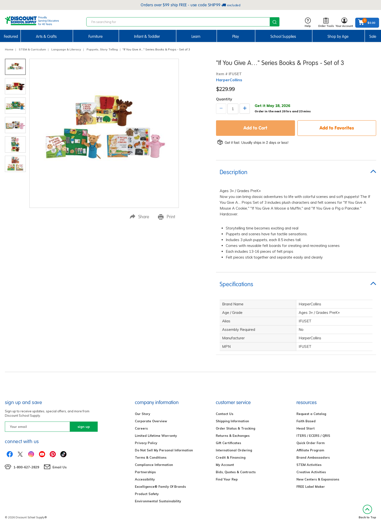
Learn (195, 36)
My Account (225, 465)
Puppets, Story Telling (102, 49)
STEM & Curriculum (32, 49)
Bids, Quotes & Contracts (236, 472)
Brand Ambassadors (313, 457)
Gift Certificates (228, 443)
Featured (11, 36)
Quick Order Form (310, 443)
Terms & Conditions (150, 457)
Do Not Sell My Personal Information (164, 450)
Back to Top (367, 512)
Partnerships (145, 472)
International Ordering (234, 450)
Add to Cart (255, 128)
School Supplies (283, 36)
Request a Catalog (311, 414)
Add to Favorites (337, 128)
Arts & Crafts (46, 36)
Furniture (95, 36)
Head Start (305, 428)
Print (166, 217)
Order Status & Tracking (235, 428)
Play (235, 36)
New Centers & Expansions (317, 479)
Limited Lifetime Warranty (156, 436)
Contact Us (224, 414)
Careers (141, 428)
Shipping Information (232, 421)
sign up (84, 426)
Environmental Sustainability (158, 501)
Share (139, 217)
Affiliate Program (310, 450)
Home (9, 49)
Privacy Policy (146, 443)
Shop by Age (338, 36)
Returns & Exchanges (233, 436)
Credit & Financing (230, 457)
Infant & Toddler (147, 36)
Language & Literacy (66, 49)
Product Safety (147, 494)
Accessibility (145, 479)
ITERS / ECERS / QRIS (313, 436)
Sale (372, 36)
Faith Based (306, 421)
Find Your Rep (227, 479)
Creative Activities (311, 472)
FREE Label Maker (310, 486)
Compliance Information (154, 465)
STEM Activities (308, 465)
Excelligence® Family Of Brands (160, 486)
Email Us (59, 467)
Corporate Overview (151, 421)
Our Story (142, 414)
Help (308, 23)
